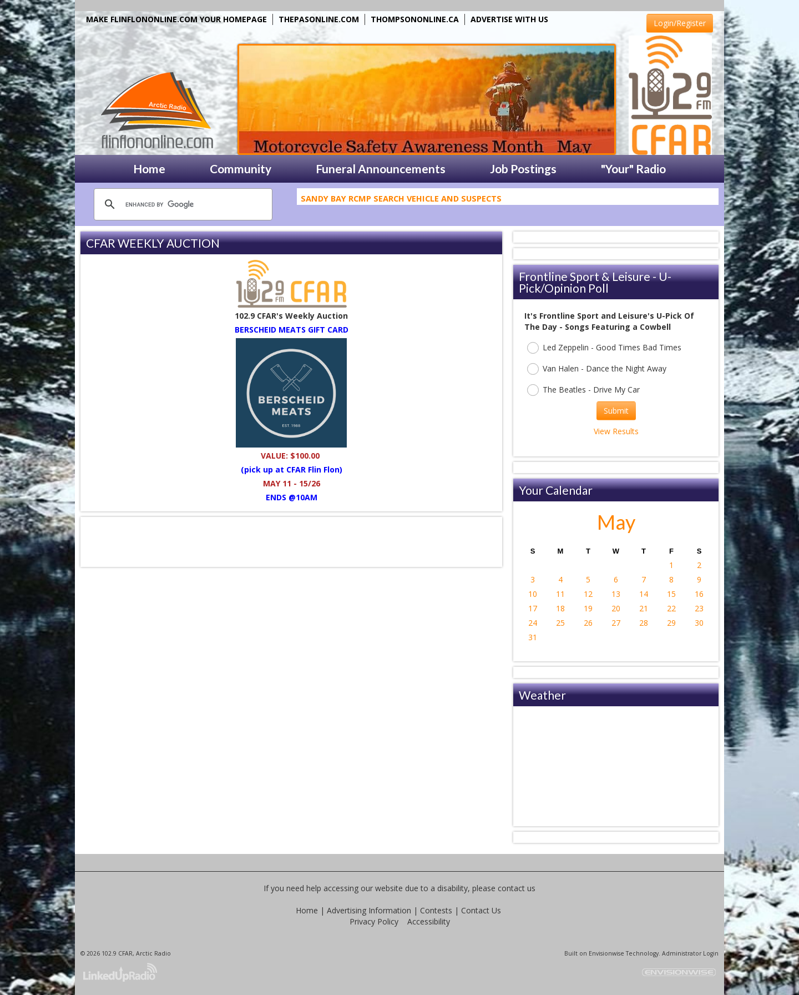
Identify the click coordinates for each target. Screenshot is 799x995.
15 (671, 594)
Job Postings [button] (523, 168)
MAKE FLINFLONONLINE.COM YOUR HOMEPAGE (176, 19)
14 (643, 594)
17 (532, 608)
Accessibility (428, 921)
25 (560, 622)
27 (615, 622)
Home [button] (149, 168)
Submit (616, 410)
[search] (181, 204)
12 (588, 594)
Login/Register (680, 23)
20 (615, 608)
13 (615, 594)
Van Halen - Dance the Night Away (596, 369)
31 (532, 637)
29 (671, 622)
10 (532, 594)
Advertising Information (369, 910)
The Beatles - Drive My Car (583, 390)
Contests (436, 910)
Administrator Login (690, 953)
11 (560, 594)
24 (532, 622)
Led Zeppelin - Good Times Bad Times (604, 348)
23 (699, 608)
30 (699, 622)
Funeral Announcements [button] (381, 168)
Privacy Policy (374, 921)
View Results (616, 431)
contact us (516, 888)
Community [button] (240, 168)
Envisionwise (606, 953)
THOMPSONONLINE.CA (415, 19)
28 (643, 622)
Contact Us (481, 910)
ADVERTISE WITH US (509, 19)
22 (671, 608)
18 (560, 608)
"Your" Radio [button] (633, 168)
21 (643, 608)
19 (588, 608)
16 (699, 594)
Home (307, 910)
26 (588, 622)
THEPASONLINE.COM (319, 19)
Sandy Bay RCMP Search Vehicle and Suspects (401, 200)
